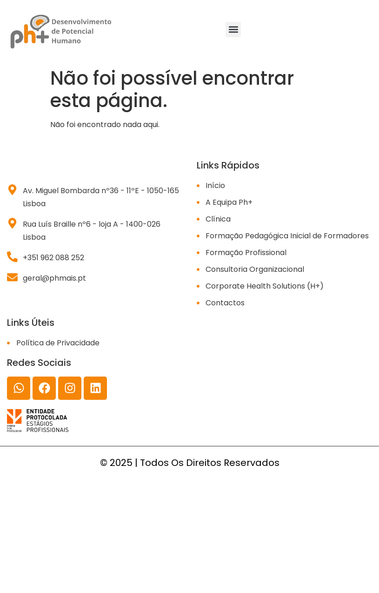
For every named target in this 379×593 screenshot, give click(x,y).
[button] (233, 29)
